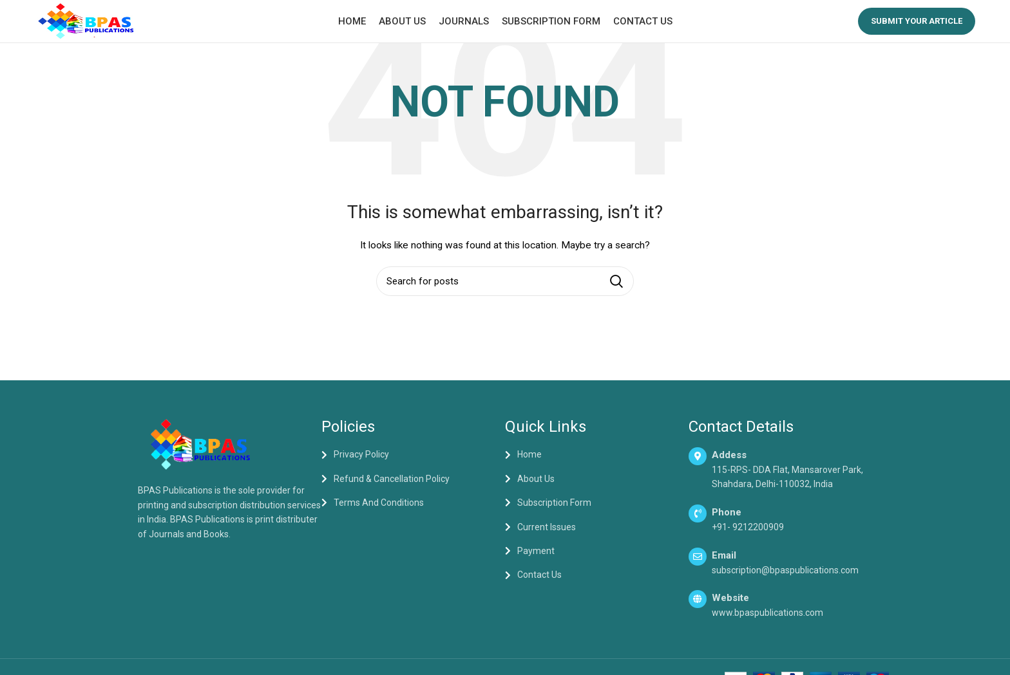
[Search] (505, 290)
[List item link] (413, 464)
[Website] (698, 608)
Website (730, 607)
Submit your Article (916, 25)
